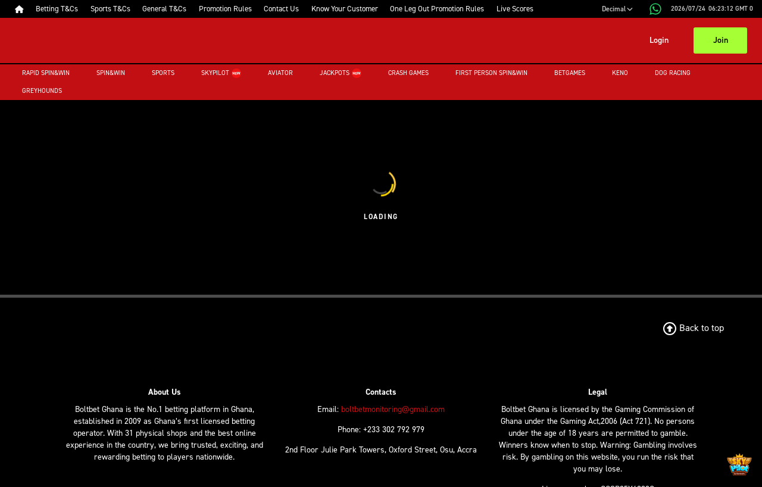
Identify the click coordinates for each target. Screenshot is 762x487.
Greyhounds (42, 90)
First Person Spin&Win (491, 72)
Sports (163, 72)
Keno (620, 72)
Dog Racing (673, 72)
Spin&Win (110, 72)
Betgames (569, 72)
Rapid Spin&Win (46, 72)
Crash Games (408, 72)
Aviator (280, 72)
